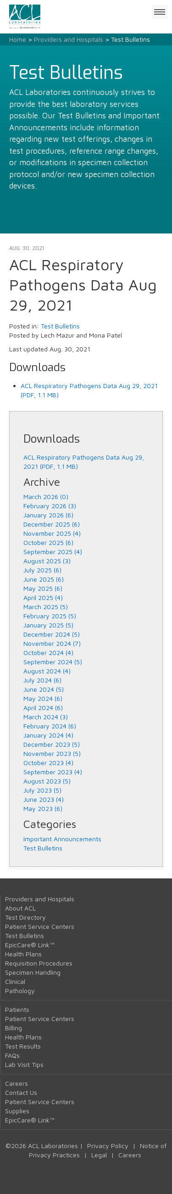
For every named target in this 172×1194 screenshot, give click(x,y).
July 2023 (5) (42, 790)
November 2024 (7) (52, 643)
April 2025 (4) (43, 597)
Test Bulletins (60, 326)
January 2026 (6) (48, 515)
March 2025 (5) (45, 607)
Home (17, 39)
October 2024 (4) (48, 652)
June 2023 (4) (43, 799)
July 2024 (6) (42, 680)
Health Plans (23, 954)
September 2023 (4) (52, 772)
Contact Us (21, 1092)
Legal (99, 1155)
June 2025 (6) (43, 579)
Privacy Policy (107, 1146)
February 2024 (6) (49, 726)
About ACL (20, 908)
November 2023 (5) (52, 753)
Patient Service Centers (39, 926)
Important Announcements (62, 839)
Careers (16, 1083)
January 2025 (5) (48, 625)
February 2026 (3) (49, 506)
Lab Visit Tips (24, 1064)
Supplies (17, 1111)
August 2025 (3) (47, 561)
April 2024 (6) (43, 707)
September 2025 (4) (52, 551)
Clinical (15, 981)
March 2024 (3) (45, 717)
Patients (17, 1009)
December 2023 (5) (51, 744)
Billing (13, 1028)
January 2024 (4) (48, 735)
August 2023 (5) (47, 781)
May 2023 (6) (42, 808)
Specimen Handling (33, 972)
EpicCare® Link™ (30, 945)
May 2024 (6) (42, 698)
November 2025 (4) (52, 533)
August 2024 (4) (47, 671)
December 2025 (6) (51, 524)
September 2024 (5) (52, 662)
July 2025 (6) (42, 570)
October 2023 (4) (48, 762)
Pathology (20, 990)
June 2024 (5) (43, 689)
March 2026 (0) (45, 496)
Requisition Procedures (38, 963)
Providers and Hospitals (68, 39)
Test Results (23, 1046)
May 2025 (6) (42, 588)
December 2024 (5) (51, 634)
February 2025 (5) (49, 616)
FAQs (12, 1055)
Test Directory (25, 917)
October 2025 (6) (48, 542)
